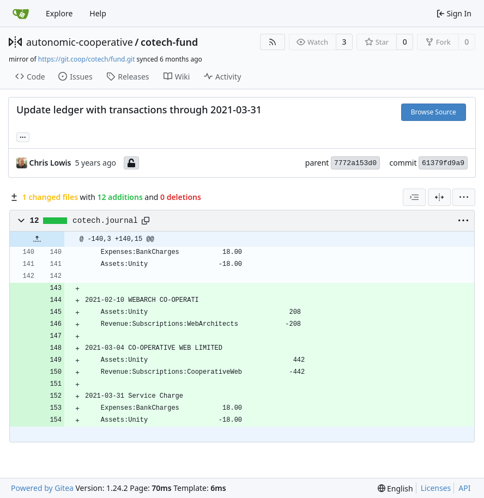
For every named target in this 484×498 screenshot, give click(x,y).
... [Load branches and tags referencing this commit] (23, 136)
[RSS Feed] (272, 42)
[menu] (463, 197)
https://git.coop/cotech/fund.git (86, 59)
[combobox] (414, 197)
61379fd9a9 (443, 163)
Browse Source (433, 112)
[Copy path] (145, 220)
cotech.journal (105, 220)
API (464, 488)
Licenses (436, 488)
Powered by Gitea (42, 488)
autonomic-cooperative (79, 42)
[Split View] (439, 197)
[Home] (20, 13)
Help (97, 13)
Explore (59, 13)
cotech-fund (169, 42)
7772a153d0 (355, 163)
